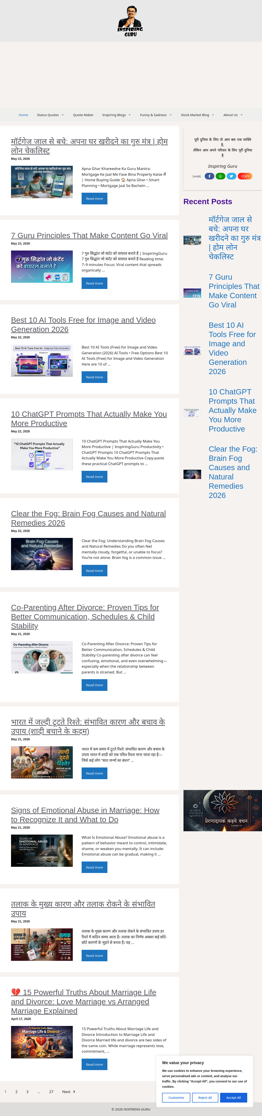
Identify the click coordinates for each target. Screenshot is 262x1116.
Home (23, 115)
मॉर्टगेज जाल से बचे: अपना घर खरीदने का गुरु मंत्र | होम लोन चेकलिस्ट (235, 238)
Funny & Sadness (158, 114)
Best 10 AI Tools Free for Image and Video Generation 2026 (232, 348)
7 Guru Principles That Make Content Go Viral (89, 235)
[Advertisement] (131, 75)
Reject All (205, 1097)
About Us (235, 114)
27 (51, 1091)
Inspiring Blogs (119, 114)
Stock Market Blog (200, 114)
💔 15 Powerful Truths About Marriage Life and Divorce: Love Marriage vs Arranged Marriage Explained (83, 1001)
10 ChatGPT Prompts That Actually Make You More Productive (233, 410)
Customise (176, 1097)
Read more (94, 198)
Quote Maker (83, 115)
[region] (204, 1081)
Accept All (233, 1097)
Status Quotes (53, 114)
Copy (245, 176)
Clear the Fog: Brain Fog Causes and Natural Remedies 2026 (233, 472)
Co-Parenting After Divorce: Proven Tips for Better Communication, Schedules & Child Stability (85, 616)
